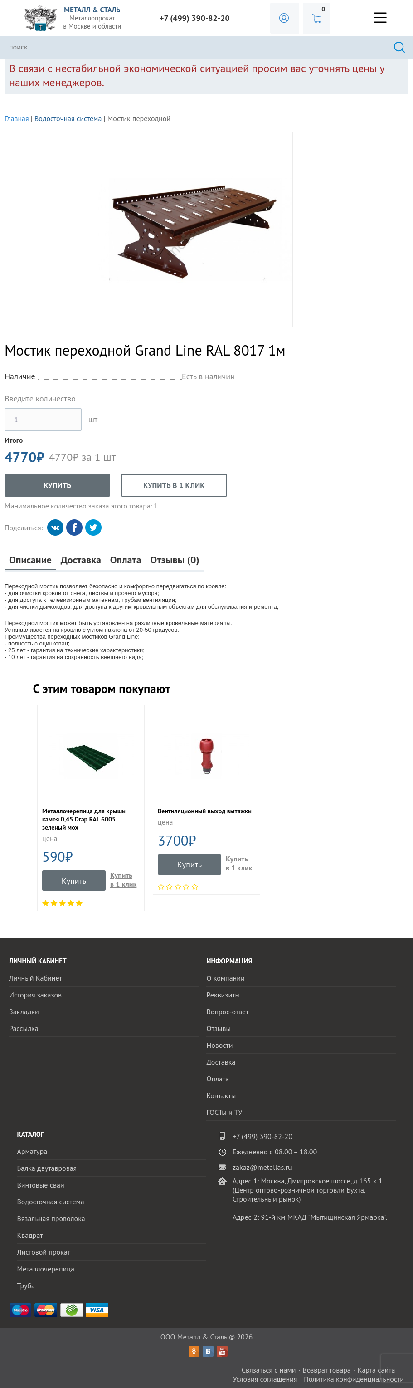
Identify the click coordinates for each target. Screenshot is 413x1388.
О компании (225, 977)
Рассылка (24, 1028)
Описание (30, 560)
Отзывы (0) (175, 560)
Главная (17, 118)
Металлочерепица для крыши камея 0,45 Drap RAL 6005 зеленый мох (84, 819)
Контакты (221, 1095)
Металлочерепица (45, 1268)
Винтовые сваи (40, 1184)
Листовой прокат (43, 1251)
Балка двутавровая (47, 1168)
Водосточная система (68, 118)
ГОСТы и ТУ (224, 1112)
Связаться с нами (269, 1369)
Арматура (32, 1151)
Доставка (81, 560)
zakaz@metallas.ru (262, 1167)
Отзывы (218, 1028)
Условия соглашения (265, 1378)
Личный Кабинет (35, 977)
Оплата (125, 560)
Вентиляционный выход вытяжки (205, 811)
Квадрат (30, 1235)
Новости (219, 1045)
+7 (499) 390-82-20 (195, 18)
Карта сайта (376, 1369)
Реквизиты (223, 994)
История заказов (35, 994)
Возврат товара (326, 1369)
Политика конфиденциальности (354, 1378)
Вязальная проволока (51, 1218)
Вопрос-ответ (227, 1011)
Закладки (24, 1011)
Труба (26, 1285)
